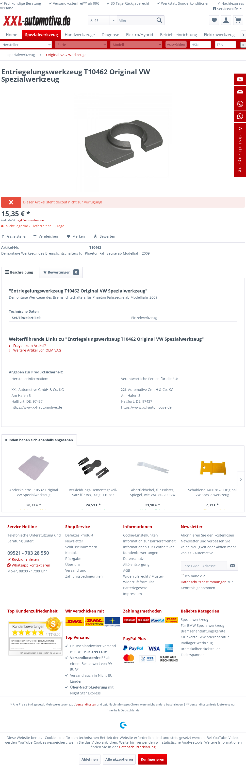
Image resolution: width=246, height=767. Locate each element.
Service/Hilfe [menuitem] (226, 8)
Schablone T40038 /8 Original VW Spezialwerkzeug (212, 492)
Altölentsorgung (136, 564)
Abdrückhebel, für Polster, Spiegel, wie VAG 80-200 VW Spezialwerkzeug (153, 492)
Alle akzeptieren (119, 759)
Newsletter (74, 541)
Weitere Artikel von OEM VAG (35, 350)
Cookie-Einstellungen (140, 535)
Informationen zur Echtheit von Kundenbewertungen (149, 550)
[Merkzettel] (214, 20)
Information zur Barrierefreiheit (149, 541)
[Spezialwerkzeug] (41, 34)
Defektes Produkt (79, 535)
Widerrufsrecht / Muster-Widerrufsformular (143, 579)
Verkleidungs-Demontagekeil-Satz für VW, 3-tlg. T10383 (93, 492)
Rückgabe (73, 558)
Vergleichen (45, 236)
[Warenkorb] (238, 20)
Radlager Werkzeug (197, 643)
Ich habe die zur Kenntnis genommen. (207, 582)
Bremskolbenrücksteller (200, 648)
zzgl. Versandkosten (30, 220)
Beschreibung (19, 272)
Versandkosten (86, 704)
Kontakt (71, 552)
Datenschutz (133, 558)
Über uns (73, 564)
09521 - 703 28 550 (28, 553)
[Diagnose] (110, 34)
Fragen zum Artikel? (27, 345)
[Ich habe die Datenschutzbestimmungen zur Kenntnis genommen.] (182, 575)
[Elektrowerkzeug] (219, 34)
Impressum (132, 593)
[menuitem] (126, 20)
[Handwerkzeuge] (79, 34)
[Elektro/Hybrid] (140, 34)
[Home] (11, 34)
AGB (126, 570)
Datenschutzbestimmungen (204, 582)
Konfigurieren (152, 759)
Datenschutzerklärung (137, 747)
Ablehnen (90, 759)
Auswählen (176, 44)
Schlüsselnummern (81, 547)
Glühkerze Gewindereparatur (205, 637)
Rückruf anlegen (23, 559)
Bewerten (104, 236)
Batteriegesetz (135, 587)
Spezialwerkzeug (194, 619)
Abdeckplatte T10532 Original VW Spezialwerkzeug (33, 492)
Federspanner (192, 654)
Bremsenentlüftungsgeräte (203, 631)
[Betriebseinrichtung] (178, 34)
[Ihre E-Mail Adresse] (204, 566)
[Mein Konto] (226, 20)
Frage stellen (15, 236)
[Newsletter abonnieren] (232, 566)
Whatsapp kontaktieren (28, 565)
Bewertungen (61, 272)
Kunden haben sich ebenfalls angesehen (39, 440)
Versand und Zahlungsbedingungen (84, 573)
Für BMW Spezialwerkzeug (202, 625)
